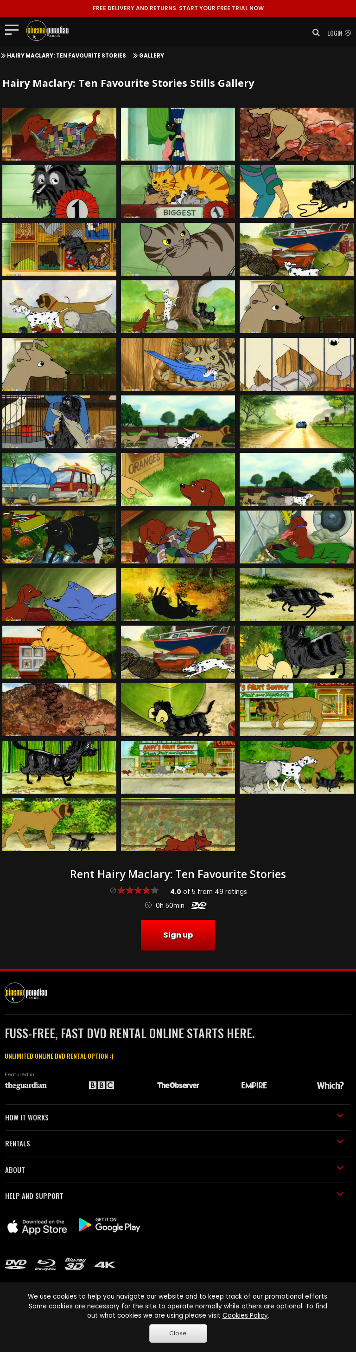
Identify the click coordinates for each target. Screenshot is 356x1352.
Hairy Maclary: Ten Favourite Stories (66, 55)
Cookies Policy (245, 1315)
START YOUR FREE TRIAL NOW (178, 8)
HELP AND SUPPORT (174, 1195)
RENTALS (174, 1143)
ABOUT (174, 1169)
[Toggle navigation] (15, 29)
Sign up (178, 935)
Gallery (151, 55)
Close (178, 1333)
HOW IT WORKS (174, 1117)
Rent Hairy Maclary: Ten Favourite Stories (178, 874)
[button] (313, 32)
